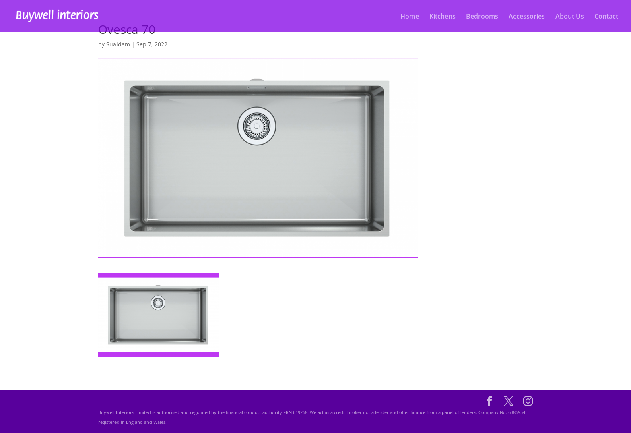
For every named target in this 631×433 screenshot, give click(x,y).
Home (409, 17)
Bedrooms (482, 17)
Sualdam (118, 44)
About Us (569, 17)
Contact (606, 17)
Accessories (527, 17)
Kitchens (442, 17)
